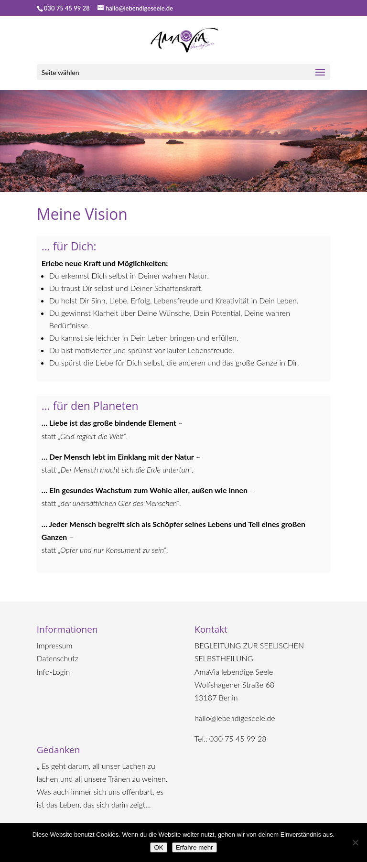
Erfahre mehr (194, 847)
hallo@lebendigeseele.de (234, 717)
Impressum (55, 645)
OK (158, 847)
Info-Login (53, 671)
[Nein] (355, 842)
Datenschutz (57, 658)
